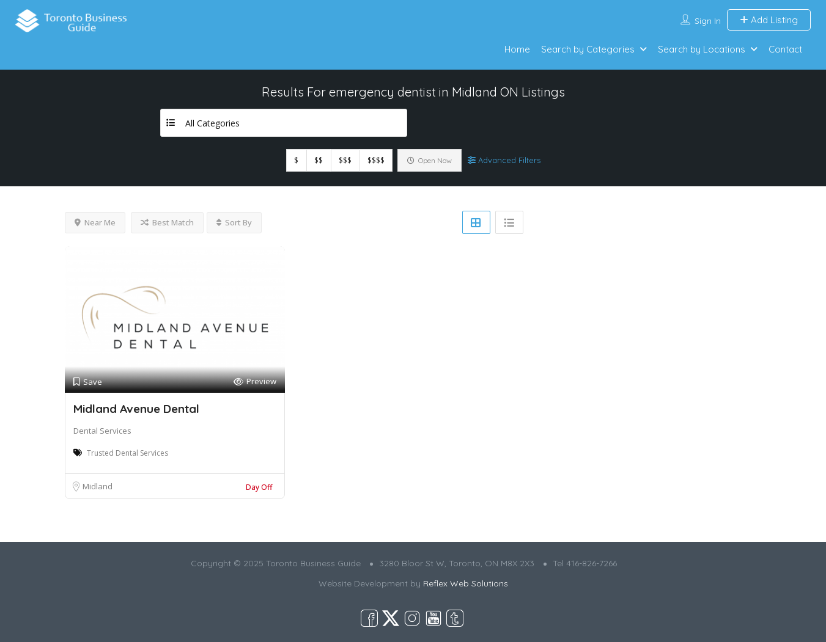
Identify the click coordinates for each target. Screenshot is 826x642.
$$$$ (376, 160)
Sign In (708, 20)
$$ (318, 160)
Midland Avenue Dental (136, 408)
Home (517, 49)
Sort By (234, 222)
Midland (97, 486)
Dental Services (102, 430)
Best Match (167, 222)
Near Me (95, 222)
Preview (255, 381)
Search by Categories (588, 49)
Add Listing (769, 20)
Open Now (429, 160)
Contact (785, 49)
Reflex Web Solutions (465, 583)
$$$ (345, 160)
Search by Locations (701, 49)
